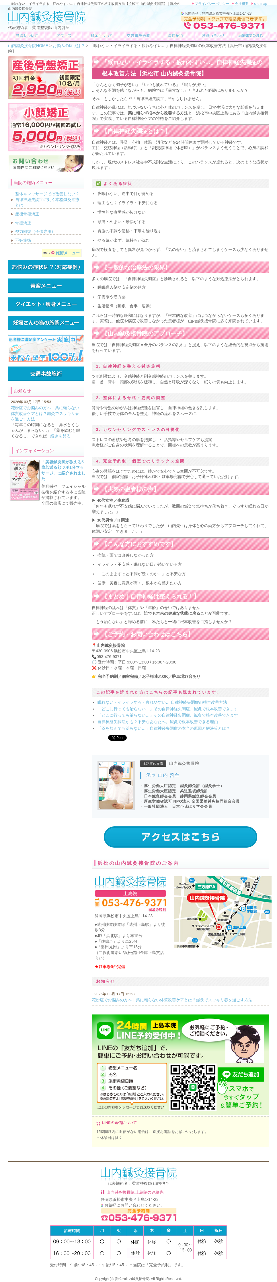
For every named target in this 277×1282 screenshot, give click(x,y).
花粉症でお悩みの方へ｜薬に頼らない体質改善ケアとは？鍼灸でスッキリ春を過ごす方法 (172, 1000)
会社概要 (241, 4)
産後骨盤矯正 (27, 214)
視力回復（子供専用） (35, 231)
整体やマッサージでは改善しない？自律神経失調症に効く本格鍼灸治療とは (47, 199)
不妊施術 (23, 240)
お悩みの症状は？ (69, 45)
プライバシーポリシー (211, 4)
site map (260, 4)
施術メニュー (61, 253)
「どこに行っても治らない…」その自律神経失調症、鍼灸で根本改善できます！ (171, 709)
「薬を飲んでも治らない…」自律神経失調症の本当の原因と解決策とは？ (163, 728)
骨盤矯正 (23, 223)
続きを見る (60, 436)
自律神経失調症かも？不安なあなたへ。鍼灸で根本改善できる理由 (157, 721)
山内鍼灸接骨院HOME (28, 45)
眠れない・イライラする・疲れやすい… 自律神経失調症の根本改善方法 (162, 702)
